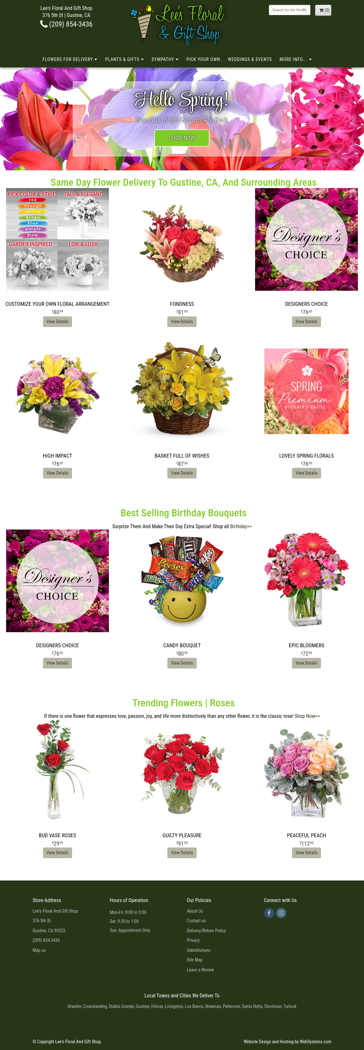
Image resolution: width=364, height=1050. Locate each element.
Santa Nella (252, 1006)
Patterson (231, 1006)
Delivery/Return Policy (206, 930)
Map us (39, 950)
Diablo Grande (121, 1006)
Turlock (290, 1006)
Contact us (196, 920)
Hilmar (157, 1006)
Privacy (193, 940)
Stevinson (272, 1006)
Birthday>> (241, 526)
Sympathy (163, 59)
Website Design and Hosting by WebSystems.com (287, 1041)
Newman (213, 1006)
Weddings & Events (250, 59)
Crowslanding (95, 1006)
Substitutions (198, 950)
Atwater (74, 1006)
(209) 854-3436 (66, 24)
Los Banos (194, 1006)
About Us (195, 911)
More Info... (293, 59)
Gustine (142, 1006)
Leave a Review (200, 969)
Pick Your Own (203, 59)
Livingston (174, 1006)
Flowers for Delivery (67, 59)
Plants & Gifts (122, 59)
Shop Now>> (307, 716)
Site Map (195, 959)
